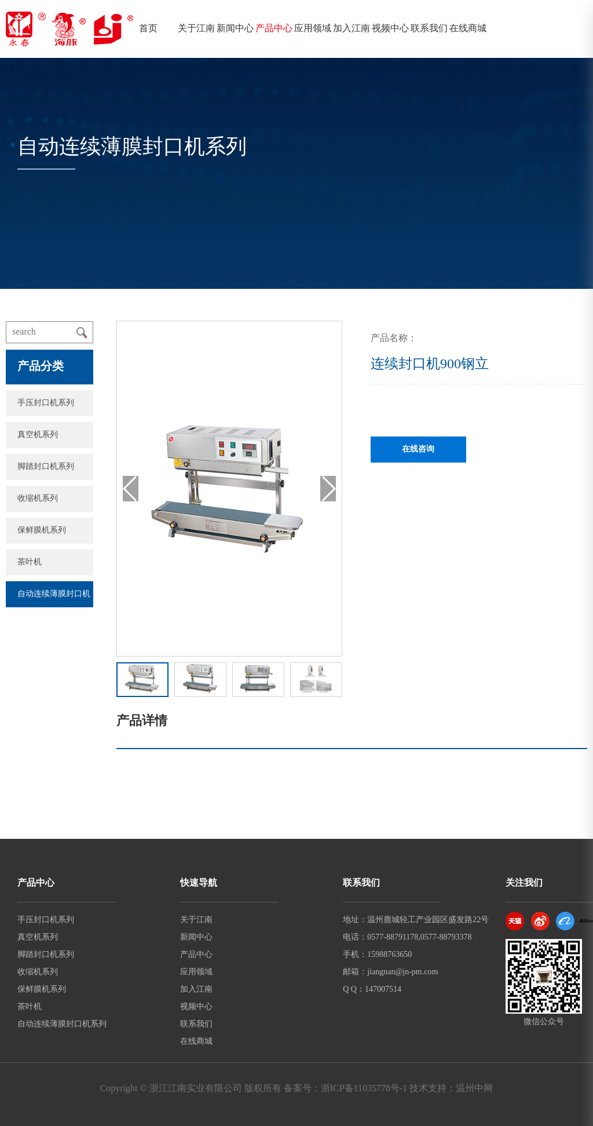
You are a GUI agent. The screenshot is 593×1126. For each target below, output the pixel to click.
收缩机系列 (37, 498)
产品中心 (273, 29)
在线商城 (467, 29)
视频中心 (390, 29)
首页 (148, 29)
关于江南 (196, 29)
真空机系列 (37, 435)
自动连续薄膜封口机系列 (62, 1024)
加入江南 (351, 29)
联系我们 (429, 29)
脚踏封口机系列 (45, 467)
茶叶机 (29, 562)
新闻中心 (235, 29)
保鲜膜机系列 (41, 530)
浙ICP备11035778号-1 (364, 1089)
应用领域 (312, 29)
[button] (328, 488)
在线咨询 (418, 449)
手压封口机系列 (45, 403)
